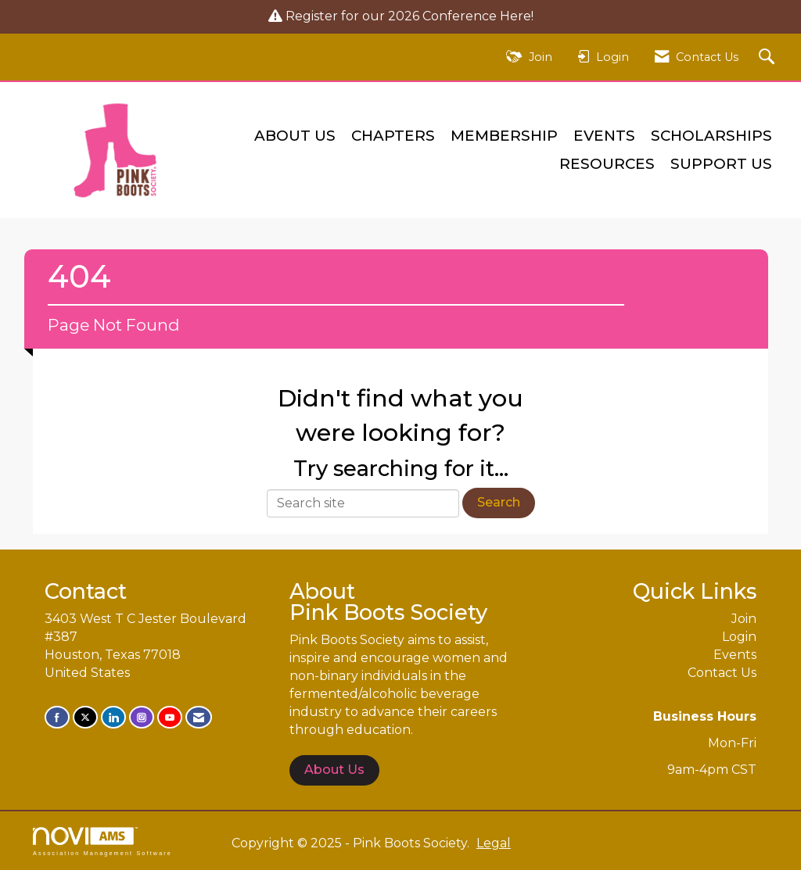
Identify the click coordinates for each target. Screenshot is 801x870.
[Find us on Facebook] (57, 717)
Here (515, 16)
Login (739, 636)
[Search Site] (768, 57)
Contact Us (722, 672)
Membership (504, 136)
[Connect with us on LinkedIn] (113, 717)
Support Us (721, 164)
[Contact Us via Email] (198, 717)
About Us (295, 136)
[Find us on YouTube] (169, 717)
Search (498, 502)
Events (604, 136)
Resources (607, 164)
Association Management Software (102, 841)
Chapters (393, 136)
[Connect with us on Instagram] (141, 717)
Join (743, 618)
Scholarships (711, 136)
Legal (493, 843)
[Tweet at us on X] (85, 717)
